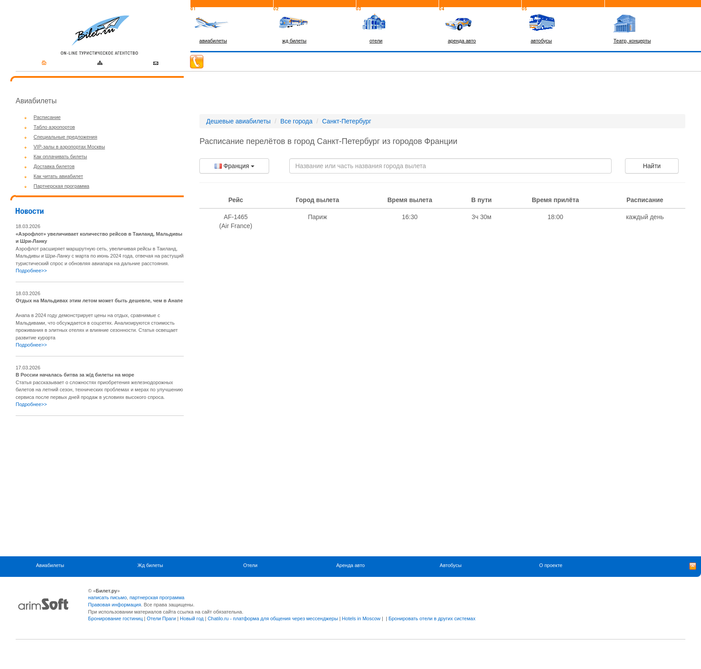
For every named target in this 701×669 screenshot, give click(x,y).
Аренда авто (350, 565)
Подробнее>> (31, 270)
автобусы (541, 40)
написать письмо (107, 597)
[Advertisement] (91, 486)
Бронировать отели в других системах (432, 618)
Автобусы (451, 565)
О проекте (550, 565)
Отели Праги (161, 618)
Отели (250, 565)
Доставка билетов (54, 166)
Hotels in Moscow (361, 618)
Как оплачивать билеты (60, 156)
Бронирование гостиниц (115, 618)
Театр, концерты (632, 40)
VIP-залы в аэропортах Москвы (69, 146)
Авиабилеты (50, 565)
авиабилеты (213, 40)
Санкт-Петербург (347, 121)
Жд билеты (150, 565)
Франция (234, 165)
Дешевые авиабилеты (238, 121)
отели (375, 40)
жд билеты (294, 40)
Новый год (191, 618)
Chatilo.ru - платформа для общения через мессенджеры (272, 618)
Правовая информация (114, 604)
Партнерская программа (61, 186)
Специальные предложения (65, 137)
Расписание (47, 117)
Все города (296, 121)
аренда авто (462, 40)
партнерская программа (157, 597)
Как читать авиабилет (58, 176)
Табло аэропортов (54, 127)
